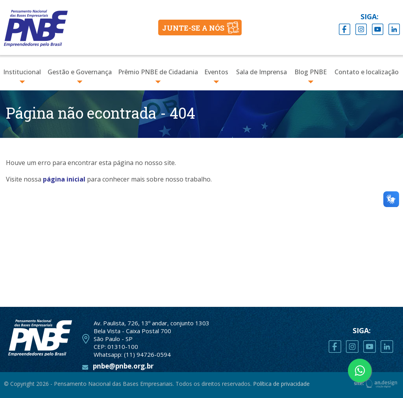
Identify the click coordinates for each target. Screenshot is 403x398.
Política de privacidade (281, 383)
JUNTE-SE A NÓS (193, 28)
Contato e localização (367, 72)
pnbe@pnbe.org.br (123, 365)
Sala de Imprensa (261, 72)
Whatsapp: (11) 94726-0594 (132, 354)
